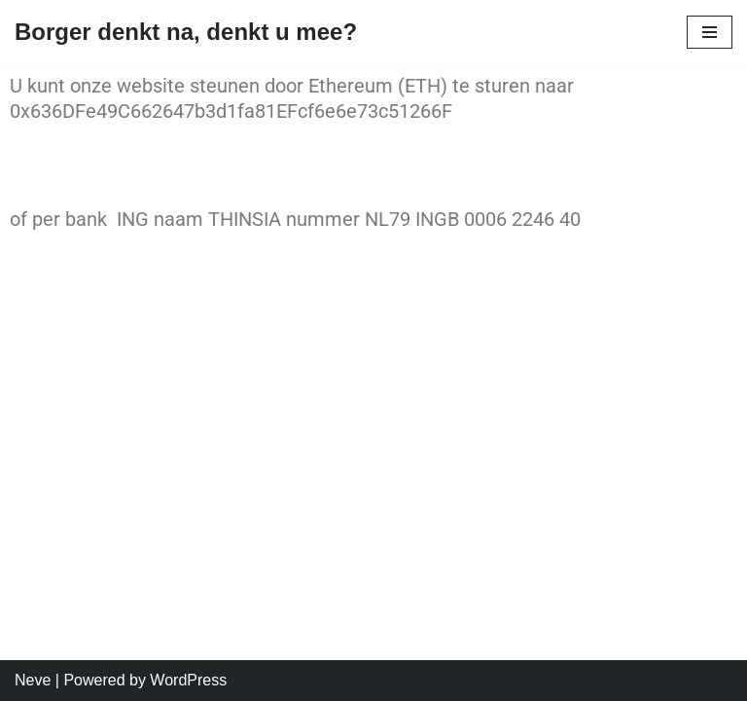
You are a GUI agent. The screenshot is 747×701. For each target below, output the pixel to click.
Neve (33, 680)
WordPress (188, 680)
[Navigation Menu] (709, 32)
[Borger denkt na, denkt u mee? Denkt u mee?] (186, 32)
